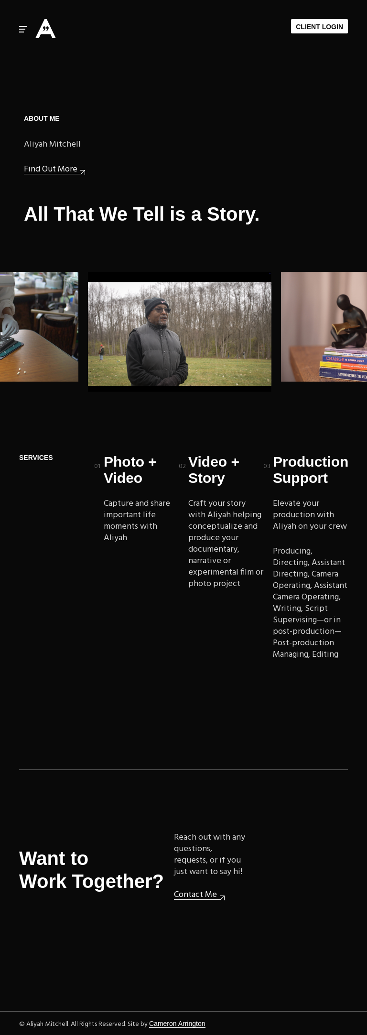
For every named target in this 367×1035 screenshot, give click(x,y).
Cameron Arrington (177, 1023)
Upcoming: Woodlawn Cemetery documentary (180, 332)
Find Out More (50, 169)
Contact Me (195, 895)
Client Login (319, 27)
